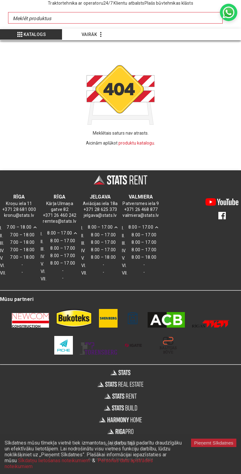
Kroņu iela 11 (19, 203)
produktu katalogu (136, 143)
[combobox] (155, 18)
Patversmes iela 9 (141, 203)
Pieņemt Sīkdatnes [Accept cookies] (213, 442)
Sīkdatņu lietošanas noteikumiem (54, 460)
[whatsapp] (228, 12)
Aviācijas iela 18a (100, 203)
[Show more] (31, 34)
